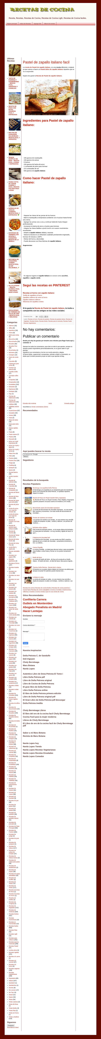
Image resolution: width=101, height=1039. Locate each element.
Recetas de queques (12, 843)
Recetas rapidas (14, 952)
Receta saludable (14, 551)
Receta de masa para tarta (14, 501)
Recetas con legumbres (13, 642)
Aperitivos (12, 330)
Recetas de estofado (12, 767)
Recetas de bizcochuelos (13, 708)
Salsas (11, 980)
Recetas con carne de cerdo (13, 608)
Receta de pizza (14, 504)
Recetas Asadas (14, 567)
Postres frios (13, 460)
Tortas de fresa (13, 1004)
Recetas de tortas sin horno (14, 894)
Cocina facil (26, 590)
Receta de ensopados (12, 489)
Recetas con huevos (13, 638)
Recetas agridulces (12, 560)
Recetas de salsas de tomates (12, 852)
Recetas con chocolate (13, 622)
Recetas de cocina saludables (40, 590)
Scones (11, 987)
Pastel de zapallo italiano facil (46, 62)
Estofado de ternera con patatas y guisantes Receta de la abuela (14, 237)
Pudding (11, 465)
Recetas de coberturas (12, 747)
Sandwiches (12, 985)
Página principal (12, 23)
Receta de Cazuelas (12, 485)
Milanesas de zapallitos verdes (33, 301)
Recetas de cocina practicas (60, 588)
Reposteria (12, 978)
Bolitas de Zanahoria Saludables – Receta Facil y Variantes (14, 136)
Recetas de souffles (12, 878)
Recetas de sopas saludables (14, 874)
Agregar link (37, 23)
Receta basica (13, 472)
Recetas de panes (12, 805)
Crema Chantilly (38, 547)
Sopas (11, 997)
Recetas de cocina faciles (43, 588)
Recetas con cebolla (13, 618)
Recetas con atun (14, 575)
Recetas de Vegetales (12, 906)
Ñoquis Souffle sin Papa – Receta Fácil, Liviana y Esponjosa (14, 161)
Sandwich (12, 983)
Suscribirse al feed (12, 1027)
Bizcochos (12, 339)
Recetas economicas (12, 918)
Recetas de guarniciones (13, 783)
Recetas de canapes (12, 737)
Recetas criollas (14, 685)
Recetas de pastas (12, 809)
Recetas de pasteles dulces (57, 319)
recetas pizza (13, 950)
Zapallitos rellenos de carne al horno (35, 297)
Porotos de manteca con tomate (42, 517)
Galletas (11, 404)
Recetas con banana (13, 588)
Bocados (11, 344)
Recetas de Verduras (12, 910)
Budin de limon (37, 557)
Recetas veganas (14, 968)
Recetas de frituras (12, 771)
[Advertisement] (50, 41)
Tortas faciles (13, 1008)
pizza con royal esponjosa (13, 442)
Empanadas (12, 382)
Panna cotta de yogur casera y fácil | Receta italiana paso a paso (14, 186)
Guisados (12, 413)
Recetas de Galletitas (12, 779)
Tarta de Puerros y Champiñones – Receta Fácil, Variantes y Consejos (14, 83)
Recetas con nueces (13, 654)
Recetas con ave (14, 579)
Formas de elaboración (12, 401)
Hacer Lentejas (33, 611)
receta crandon (13, 476)
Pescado (11, 439)
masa (10, 417)
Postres (11, 458)
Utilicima (25, 591)
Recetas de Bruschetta (12, 725)
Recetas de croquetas (12, 755)
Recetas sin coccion (12, 961)
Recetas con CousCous (13, 630)
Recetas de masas (12, 793)
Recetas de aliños (14, 703)
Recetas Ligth (13, 934)
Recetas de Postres (12, 831)
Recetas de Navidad (12, 797)
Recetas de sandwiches (12, 866)
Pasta (10, 432)
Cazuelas (12, 361)
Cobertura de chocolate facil (41, 537)
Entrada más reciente (29, 403)
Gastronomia (67, 590)
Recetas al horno (32, 319)
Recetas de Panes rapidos (13, 698)
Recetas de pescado (12, 823)
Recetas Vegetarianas (30, 323)
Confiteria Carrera (34, 599)
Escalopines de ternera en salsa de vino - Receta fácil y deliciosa (14, 313)
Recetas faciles (43, 321)
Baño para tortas (14, 335)
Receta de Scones (12, 532)
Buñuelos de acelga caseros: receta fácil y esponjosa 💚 (14, 211)
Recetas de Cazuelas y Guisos (12, 742)
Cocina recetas (40, 591)
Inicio (50, 403)
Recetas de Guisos (12, 789)
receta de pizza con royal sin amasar (13, 510)
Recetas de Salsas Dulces (13, 857)
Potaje (11, 463)
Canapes (11, 355)
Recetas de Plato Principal (14, 827)
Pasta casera (13, 434)
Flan (10, 394)
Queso (11, 470)
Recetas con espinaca (13, 634)
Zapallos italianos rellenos (31, 299)
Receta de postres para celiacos (13, 527)
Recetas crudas (13, 689)
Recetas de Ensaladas (12, 763)
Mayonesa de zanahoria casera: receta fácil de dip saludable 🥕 (14, 263)
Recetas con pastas (13, 666)
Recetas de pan (14, 800)
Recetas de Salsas (12, 847)
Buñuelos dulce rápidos (40, 527)
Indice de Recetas (25, 23)
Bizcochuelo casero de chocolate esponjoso (46, 508)
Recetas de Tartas (12, 882)
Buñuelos (12, 352)
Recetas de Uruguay (12, 902)
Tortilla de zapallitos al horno (32, 295)
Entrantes (12, 386)
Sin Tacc (11, 992)
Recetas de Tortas (12, 886)
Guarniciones (13, 410)
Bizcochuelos (13, 341)
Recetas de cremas (12, 751)
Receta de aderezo (12, 481)
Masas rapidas (13, 428)
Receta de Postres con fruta (14, 520)
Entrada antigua (69, 403)
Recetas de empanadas (12, 759)
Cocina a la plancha (12, 368)
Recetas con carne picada (13, 614)
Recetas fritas (13, 930)
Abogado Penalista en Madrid (42, 607)
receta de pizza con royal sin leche (13, 515)
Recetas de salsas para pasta (14, 861)
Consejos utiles (13, 375)
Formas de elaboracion (12, 397)
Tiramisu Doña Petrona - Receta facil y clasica (47, 567)
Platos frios (12, 453)
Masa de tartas (13, 420)
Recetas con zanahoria (13, 682)
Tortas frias (12, 1010)
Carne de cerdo (13, 357)
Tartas (11, 999)
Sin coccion (12, 990)
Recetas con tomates (13, 678)
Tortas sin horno (14, 1013)
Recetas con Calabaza (13, 600)
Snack (11, 994)
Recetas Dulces (34, 321)
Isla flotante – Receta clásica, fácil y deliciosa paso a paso (14, 289)
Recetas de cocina (28, 588)
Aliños (11, 328)
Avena (11, 332)
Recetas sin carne (14, 956)
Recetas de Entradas (12, 694)
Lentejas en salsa (38, 577)
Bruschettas (12, 350)
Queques (11, 467)
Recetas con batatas (13, 592)
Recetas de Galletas (12, 775)
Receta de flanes (14, 492)
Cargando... (26, 646)
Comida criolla (13, 371)
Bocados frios (13, 346)
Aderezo (11, 325)
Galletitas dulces (14, 406)
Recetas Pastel (67, 321)
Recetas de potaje (12, 835)
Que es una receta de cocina (55, 591)
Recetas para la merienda (55, 321)
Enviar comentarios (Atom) (40, 407)
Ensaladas (12, 384)
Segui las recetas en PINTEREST (46, 285)
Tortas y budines (14, 1017)
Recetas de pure (14, 838)
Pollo (10, 456)
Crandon (32, 591)
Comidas (58, 590)
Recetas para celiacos (13, 939)
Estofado (11, 391)
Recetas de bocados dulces (13, 716)
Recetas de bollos (14, 721)
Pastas (11, 437)
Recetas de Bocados (12, 712)
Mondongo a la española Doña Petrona (45, 488)
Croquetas (12, 379)
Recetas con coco (14, 625)
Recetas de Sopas (12, 870)
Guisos (11, 415)
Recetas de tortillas (12, 898)
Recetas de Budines (12, 729)
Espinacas (12, 389)
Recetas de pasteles (43, 319)
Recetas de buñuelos (12, 733)
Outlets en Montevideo (37, 603)
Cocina (53, 590)
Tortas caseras (13, 1002)
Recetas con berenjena (13, 596)
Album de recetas (49, 23)
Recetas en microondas (12, 923)
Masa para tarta (14, 424)
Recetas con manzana (13, 650)
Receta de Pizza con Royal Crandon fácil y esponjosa (49, 498)
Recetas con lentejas (13, 646)
